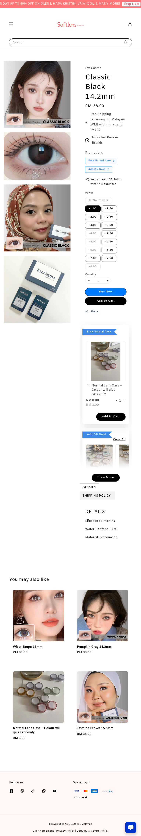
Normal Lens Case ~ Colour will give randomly (104, 390)
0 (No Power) (98, 200)
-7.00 (93, 258)
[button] (11, 24)
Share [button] (91, 311)
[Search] (126, 42)
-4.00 (93, 233)
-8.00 (93, 266)
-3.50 (109, 225)
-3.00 (93, 225)
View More (105, 477)
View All (119, 439)
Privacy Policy (65, 831)
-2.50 (109, 217)
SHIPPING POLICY (97, 496)
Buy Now (106, 292)
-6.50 (109, 250)
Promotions (94, 153)
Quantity (90, 274)
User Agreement (43, 831)
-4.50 (109, 233)
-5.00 (93, 242)
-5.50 (109, 242)
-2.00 (93, 217)
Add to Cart (106, 301)
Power (89, 192)
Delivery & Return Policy (93, 831)
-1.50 (109, 208)
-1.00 (93, 208)
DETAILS (89, 487)
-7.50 (109, 258)
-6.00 (93, 250)
